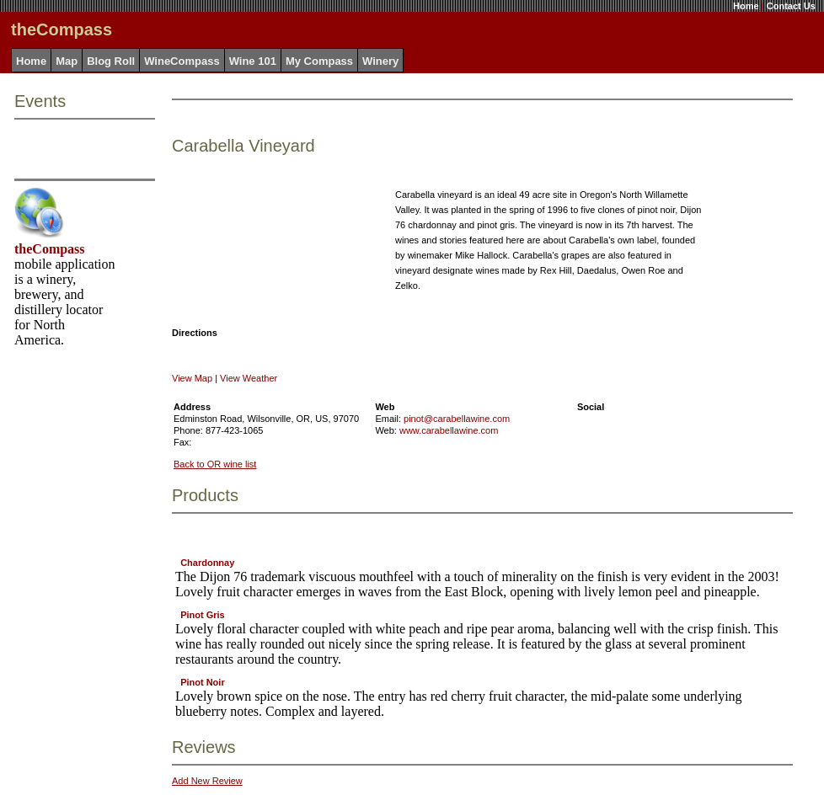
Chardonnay (207, 563)
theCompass (49, 249)
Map (67, 61)
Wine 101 (252, 61)
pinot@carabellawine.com (457, 419)
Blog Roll (111, 61)
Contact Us (791, 6)
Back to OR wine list (215, 464)
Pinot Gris (202, 615)
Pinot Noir (202, 682)
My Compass (319, 61)
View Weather (248, 378)
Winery (380, 61)
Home (746, 6)
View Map (192, 378)
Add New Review (207, 781)
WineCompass (181, 61)
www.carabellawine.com (448, 430)
